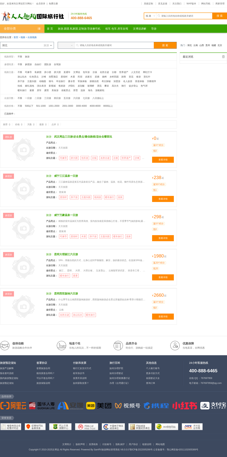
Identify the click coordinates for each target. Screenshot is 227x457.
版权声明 (80, 444)
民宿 (80, 76)
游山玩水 (22, 76)
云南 (195, 45)
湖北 (189, 45)
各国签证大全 (153, 378)
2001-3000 (67, 106)
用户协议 (133, 444)
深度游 (117, 81)
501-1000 (41, 106)
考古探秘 (106, 81)
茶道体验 (139, 81)
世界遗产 (123, 72)
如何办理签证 (116, 373)
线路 (23, 37)
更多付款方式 (153, 373)
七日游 (86, 98)
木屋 (72, 76)
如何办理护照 (116, 368)
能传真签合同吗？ (46, 373)
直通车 (67, 72)
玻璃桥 (90, 86)
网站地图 (160, 444)
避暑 (32, 90)
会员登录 (40, 3)
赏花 (131, 76)
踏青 (123, 76)
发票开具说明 (80, 378)
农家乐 (88, 76)
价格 (19, 124)
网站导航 (205, 3)
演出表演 (41, 86)
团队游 (47, 64)
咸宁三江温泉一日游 (66, 175)
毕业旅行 (60, 81)
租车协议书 (78, 373)
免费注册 (53, 3)
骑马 (51, 81)
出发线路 (32, 37)
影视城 (52, 86)
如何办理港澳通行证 (120, 378)
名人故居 (127, 81)
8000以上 (108, 106)
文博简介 (66, 444)
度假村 (64, 76)
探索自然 (94, 81)
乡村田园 (114, 76)
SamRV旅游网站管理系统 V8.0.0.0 (111, 449)
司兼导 (28, 72)
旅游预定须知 (7, 383)
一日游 (28, 98)
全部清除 (223, 56)
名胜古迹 (104, 72)
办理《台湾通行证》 (120, 383)
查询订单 (150, 383)
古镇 (95, 72)
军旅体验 (82, 81)
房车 (39, 90)
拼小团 (47, 72)
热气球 (144, 86)
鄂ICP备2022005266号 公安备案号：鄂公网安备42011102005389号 (163, 449)
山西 (201, 45)
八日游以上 (98, 98)
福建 (213, 45)
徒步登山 (133, 86)
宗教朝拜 (151, 81)
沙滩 (43, 76)
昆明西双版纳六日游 (66, 293)
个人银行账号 (153, 368)
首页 (16, 37)
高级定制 (148, 3)
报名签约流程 (7, 373)
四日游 (57, 98)
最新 (43, 124)
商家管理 (220, 3)
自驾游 (57, 64)
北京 (220, 45)
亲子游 (21, 81)
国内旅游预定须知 (9, 378)
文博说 (76, 72)
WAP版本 (191, 3)
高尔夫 (115, 86)
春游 (138, 76)
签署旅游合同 (43, 368)
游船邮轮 (99, 90)
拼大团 (57, 72)
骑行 (123, 86)
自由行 (38, 64)
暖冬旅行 (22, 90)
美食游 (55, 90)
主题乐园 (31, 81)
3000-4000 (81, 106)
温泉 (83, 90)
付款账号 (106, 444)
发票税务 (93, 444)
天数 (31, 124)
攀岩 (106, 86)
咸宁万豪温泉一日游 (66, 215)
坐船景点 (65, 90)
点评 (55, 124)
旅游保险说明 (43, 383)
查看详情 (163, 159)
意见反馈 (162, 3)
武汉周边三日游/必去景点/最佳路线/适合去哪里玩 (83, 136)
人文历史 (135, 72)
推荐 (6, 124)
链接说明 (146, 444)
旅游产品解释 (7, 368)
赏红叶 (147, 76)
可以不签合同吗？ (46, 378)
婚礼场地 (29, 86)
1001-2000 (54, 106)
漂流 (99, 86)
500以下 (29, 106)
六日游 (76, 98)
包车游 (86, 72)
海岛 (90, 90)
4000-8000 (95, 106)
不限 (20, 56)
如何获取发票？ (81, 383)
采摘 (97, 76)
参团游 (28, 64)
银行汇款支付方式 (82, 368)
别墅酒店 (53, 76)
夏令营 (71, 81)
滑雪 (75, 90)
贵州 (207, 45)
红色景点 (34, 76)
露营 (46, 90)
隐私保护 (120, 444)
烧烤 (104, 76)
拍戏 (20, 86)
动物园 (42, 81)
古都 (114, 72)
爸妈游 (61, 86)
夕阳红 (71, 86)
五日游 (67, 98)
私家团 (38, 72)
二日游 (38, 98)
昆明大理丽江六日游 (66, 254)
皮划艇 (81, 86)
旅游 (27, 56)
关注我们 (176, 3)
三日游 (47, 98)
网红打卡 (147, 72)
